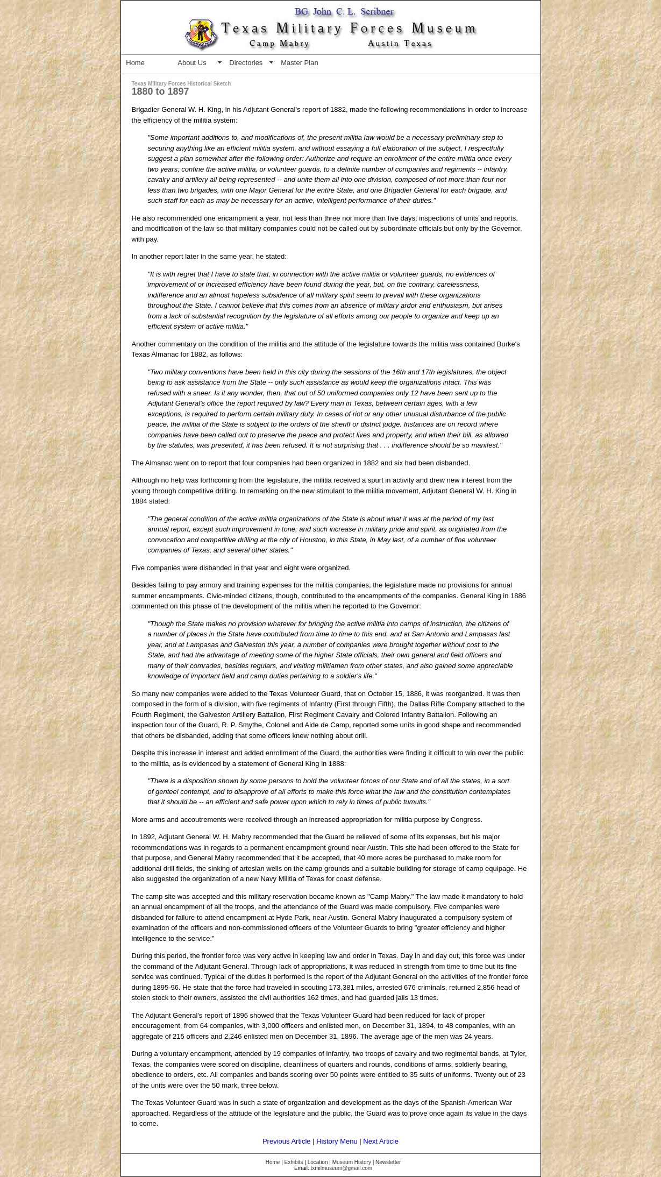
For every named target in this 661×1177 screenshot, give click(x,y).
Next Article (381, 1141)
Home (135, 63)
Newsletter (388, 1162)
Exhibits (294, 1162)
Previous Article (286, 1141)
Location (318, 1162)
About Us (191, 63)
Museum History (351, 1162)
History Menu (337, 1141)
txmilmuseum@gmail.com (341, 1168)
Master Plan (299, 63)
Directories (245, 63)
